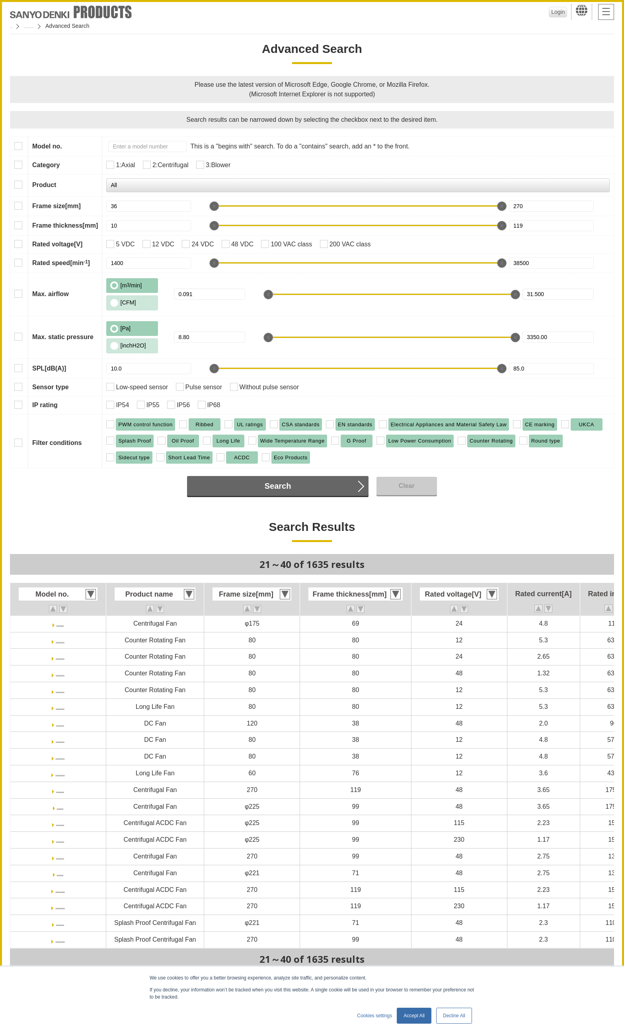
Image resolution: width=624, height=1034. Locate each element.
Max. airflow (50, 294)
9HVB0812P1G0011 (60, 756)
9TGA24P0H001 (60, 623)
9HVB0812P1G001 (60, 739)
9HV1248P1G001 (60, 723)
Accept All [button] (414, 1015)
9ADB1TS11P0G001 (60, 889)
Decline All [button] (454, 1015)
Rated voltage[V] (57, 244)
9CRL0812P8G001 (60, 706)
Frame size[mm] (56, 206)
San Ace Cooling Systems (68, 26)
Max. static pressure (63, 337)
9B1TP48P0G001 (60, 856)
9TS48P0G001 (60, 806)
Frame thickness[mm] (65, 225)
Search (278, 486)
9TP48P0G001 (60, 873)
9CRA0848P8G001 (60, 673)
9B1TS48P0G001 (60, 789)
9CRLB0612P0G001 (60, 773)
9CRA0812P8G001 (60, 640)
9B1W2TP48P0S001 (60, 939)
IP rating (45, 405)
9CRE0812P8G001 (60, 690)
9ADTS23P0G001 (60, 839)
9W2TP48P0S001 (60, 922)
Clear (407, 485)
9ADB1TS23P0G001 (60, 906)
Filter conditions (57, 442)
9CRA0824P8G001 (60, 656)
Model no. (47, 146)
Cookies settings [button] (374, 1015)
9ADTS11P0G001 (60, 822)
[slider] (214, 206)
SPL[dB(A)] (49, 368)
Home (17, 26)
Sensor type (50, 387)
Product (44, 184)
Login (553, 12)
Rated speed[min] (61, 262)
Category (46, 165)
